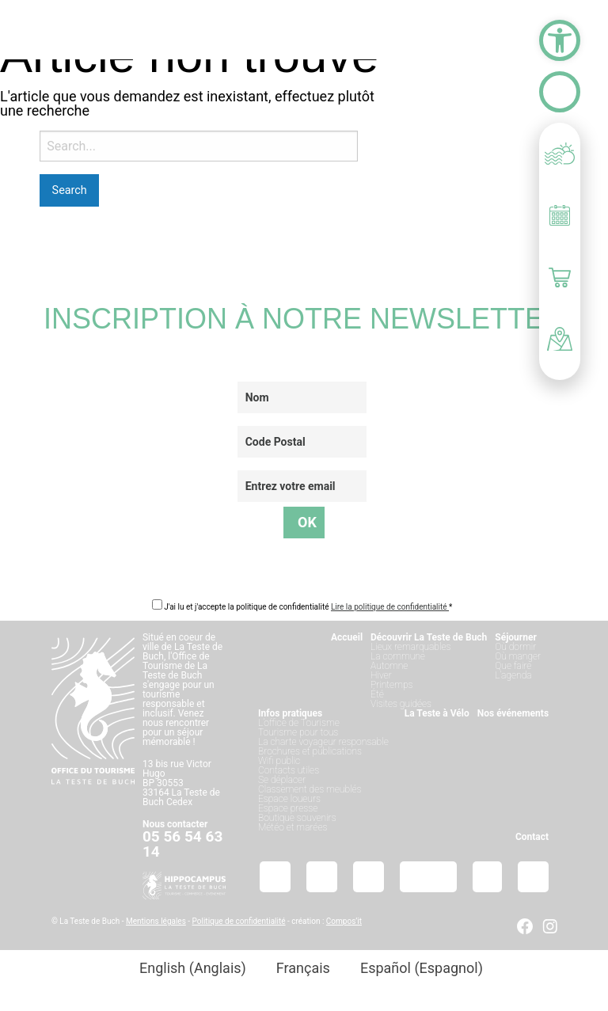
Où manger (518, 656)
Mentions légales (156, 921)
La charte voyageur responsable (323, 742)
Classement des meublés (310, 789)
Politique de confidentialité (239, 921)
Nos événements (513, 713)
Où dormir (515, 647)
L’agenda (513, 675)
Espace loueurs (289, 799)
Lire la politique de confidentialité (390, 606)
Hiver (381, 675)
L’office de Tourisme (299, 723)
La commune (397, 656)
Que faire (513, 666)
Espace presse (287, 808)
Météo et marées (292, 827)
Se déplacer (282, 780)
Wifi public (279, 761)
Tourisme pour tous (298, 732)
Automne (389, 666)
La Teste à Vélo (437, 713)
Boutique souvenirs (297, 818)
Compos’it (344, 921)
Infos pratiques (290, 713)
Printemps (391, 685)
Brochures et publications (310, 751)
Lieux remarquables (410, 647)
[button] (559, 40)
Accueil (347, 637)
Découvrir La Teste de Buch (428, 637)
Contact (532, 837)
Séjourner (515, 637)
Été (377, 694)
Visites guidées (400, 704)
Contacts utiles (288, 770)
